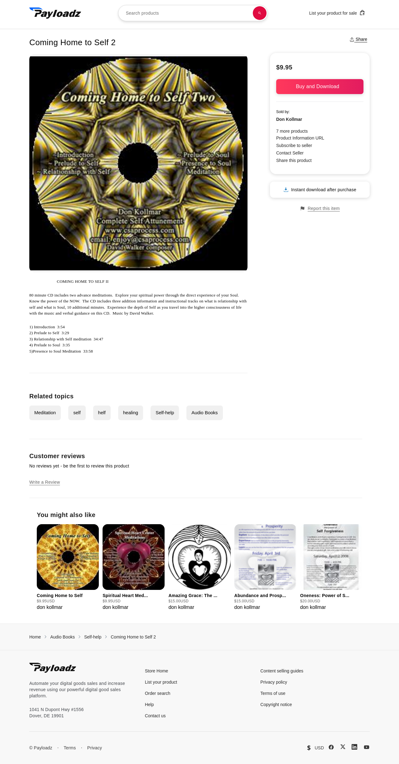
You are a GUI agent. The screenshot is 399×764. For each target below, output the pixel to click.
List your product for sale (337, 13)
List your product (161, 682)
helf (102, 412)
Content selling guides (281, 670)
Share (358, 39)
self (76, 412)
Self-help (165, 412)
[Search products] (260, 13)
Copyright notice (276, 704)
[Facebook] (331, 747)
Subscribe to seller (294, 145)
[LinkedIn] (354, 747)
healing (130, 412)
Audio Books (204, 412)
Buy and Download (320, 86)
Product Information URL (300, 137)
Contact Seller (290, 152)
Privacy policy (273, 682)
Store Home (156, 670)
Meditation (45, 412)
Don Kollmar (289, 119)
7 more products (292, 131)
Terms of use (272, 693)
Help (149, 704)
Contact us (155, 715)
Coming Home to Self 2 (133, 636)
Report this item (320, 208)
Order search (158, 693)
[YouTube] (366, 747)
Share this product (294, 160)
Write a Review (44, 482)
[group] (68, 567)
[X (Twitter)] (342, 746)
